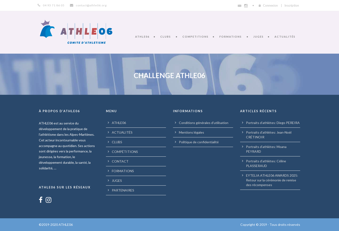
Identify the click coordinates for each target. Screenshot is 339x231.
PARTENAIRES (123, 190)
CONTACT (120, 161)
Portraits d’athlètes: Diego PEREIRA (273, 123)
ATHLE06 (142, 36)
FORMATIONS (230, 36)
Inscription (291, 5)
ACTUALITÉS (284, 36)
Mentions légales (191, 132)
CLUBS (165, 36)
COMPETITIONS (195, 36)
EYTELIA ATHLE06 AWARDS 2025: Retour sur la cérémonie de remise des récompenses (272, 180)
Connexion (270, 5)
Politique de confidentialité (199, 142)
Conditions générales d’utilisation (203, 123)
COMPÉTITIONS (125, 152)
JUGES (258, 36)
